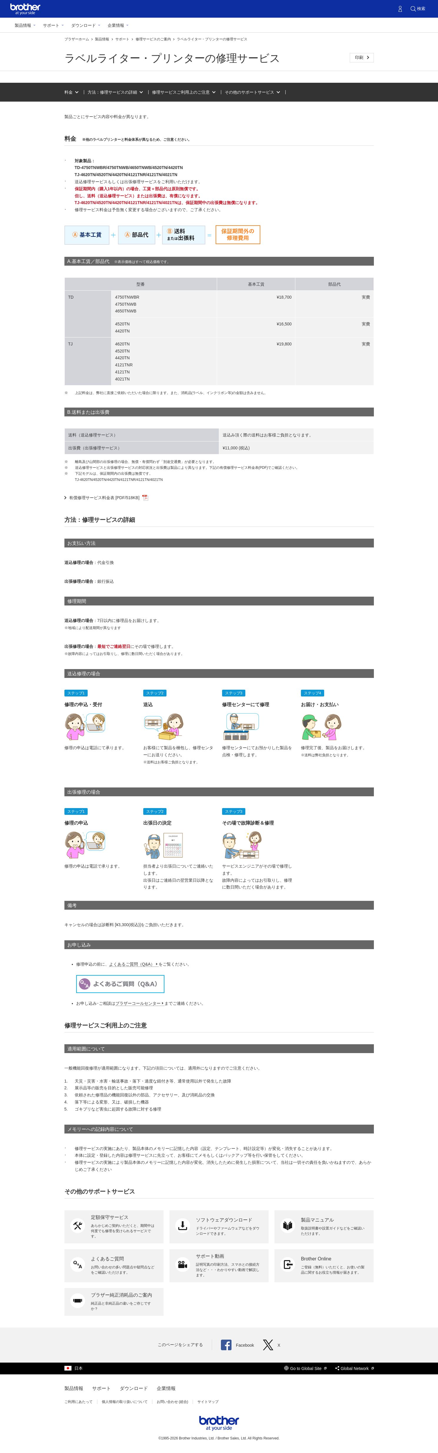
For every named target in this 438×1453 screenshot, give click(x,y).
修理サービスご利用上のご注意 (181, 92)
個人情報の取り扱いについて (125, 1402)
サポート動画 (210, 1256)
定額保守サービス (110, 1217)
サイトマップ (208, 1402)
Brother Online (316, 1258)
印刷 (359, 57)
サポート (51, 25)
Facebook (237, 1345)
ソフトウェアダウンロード (224, 1219)
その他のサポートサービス (249, 92)
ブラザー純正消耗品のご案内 (121, 1295)
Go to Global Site (305, 1368)
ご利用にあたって (78, 1402)
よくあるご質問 (107, 1258)
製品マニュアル (317, 1219)
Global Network (354, 1368)
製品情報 (23, 25)
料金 (68, 92)
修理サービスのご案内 (154, 39)
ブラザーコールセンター (138, 1003)
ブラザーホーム (77, 39)
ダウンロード (83, 25)
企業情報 (116, 25)
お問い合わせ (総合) (172, 1402)
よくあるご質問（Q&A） (132, 964)
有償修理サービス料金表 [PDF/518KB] (108, 497)
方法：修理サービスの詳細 (112, 92)
